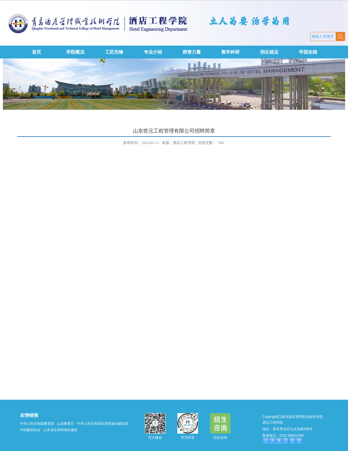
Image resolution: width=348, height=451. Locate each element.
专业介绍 (153, 52)
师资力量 (192, 52)
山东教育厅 (65, 424)
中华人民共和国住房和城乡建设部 (102, 424)
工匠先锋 (114, 52)
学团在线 (308, 52)
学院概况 (75, 52)
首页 (36, 52)
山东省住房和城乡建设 (60, 430)
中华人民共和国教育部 (37, 424)
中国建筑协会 (30, 430)
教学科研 (230, 52)
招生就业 (269, 52)
